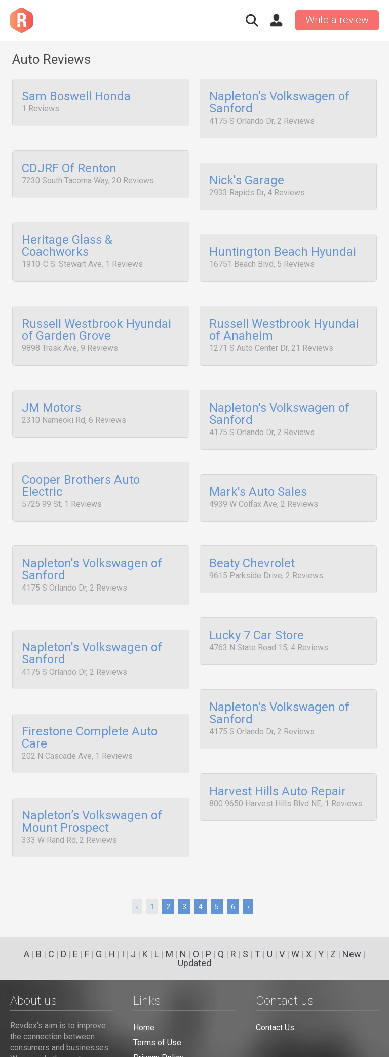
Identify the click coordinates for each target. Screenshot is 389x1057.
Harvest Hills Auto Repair (277, 764)
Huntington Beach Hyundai (282, 246)
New (351, 954)
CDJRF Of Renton (69, 165)
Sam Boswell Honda (76, 96)
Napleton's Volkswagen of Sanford (279, 102)
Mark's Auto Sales (258, 477)
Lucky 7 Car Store (256, 614)
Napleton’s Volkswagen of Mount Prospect (92, 794)
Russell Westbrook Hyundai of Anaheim (284, 321)
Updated (194, 963)
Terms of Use (157, 1042)
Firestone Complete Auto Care (90, 714)
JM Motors (51, 396)
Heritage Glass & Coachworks (67, 240)
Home (143, 1027)
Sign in (276, 20)
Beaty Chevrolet (252, 546)
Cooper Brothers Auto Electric (81, 471)
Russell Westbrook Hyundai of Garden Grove (96, 321)
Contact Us (275, 1027)
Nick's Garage (246, 177)
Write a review (337, 20)
